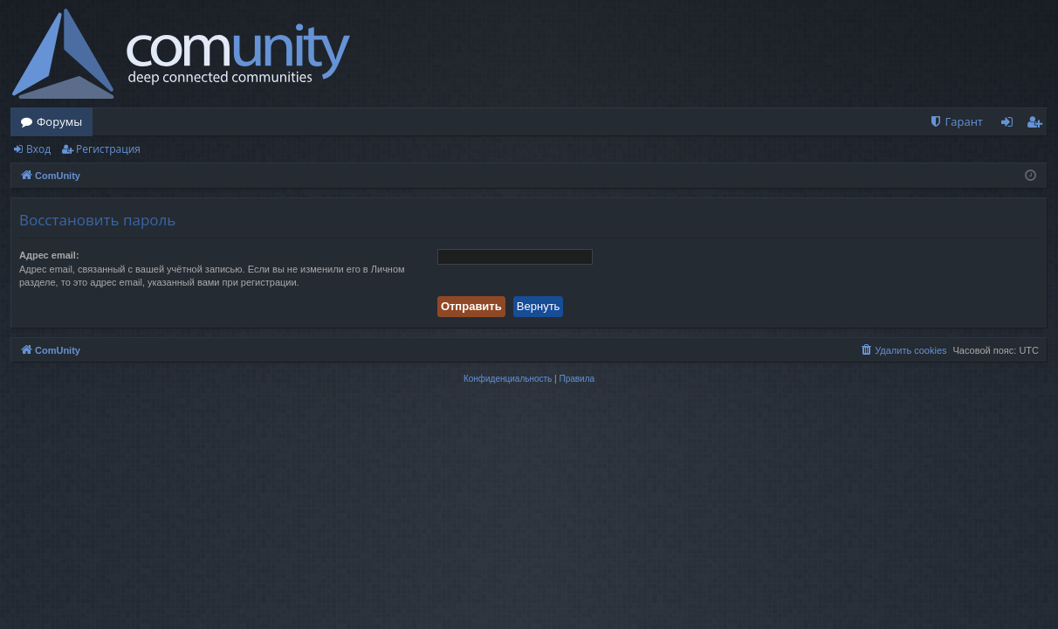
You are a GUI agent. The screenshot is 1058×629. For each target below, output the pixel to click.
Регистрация (108, 149)
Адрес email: (49, 255)
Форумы (59, 121)
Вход (38, 149)
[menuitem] (955, 121)
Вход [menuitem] (1010, 125)
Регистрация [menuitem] (1038, 125)
